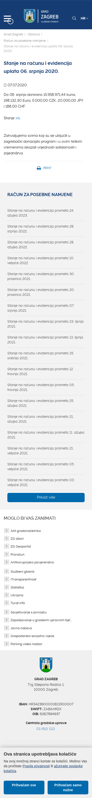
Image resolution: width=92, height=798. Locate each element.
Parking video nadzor (26, 644)
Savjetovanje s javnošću (29, 612)
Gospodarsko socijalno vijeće (32, 636)
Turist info (18, 603)
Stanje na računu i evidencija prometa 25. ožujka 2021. (40, 403)
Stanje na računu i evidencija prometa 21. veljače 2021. (40, 450)
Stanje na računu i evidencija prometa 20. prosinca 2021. (41, 292)
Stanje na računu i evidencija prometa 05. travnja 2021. (41, 387)
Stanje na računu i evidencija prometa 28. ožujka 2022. (40, 244)
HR (84, 18)
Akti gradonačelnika (26, 531)
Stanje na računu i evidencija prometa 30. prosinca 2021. (41, 276)
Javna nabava (21, 628)
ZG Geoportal (21, 546)
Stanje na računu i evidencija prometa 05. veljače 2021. (41, 466)
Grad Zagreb (13, 34)
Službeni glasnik (23, 571)
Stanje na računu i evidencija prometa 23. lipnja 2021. (45, 323)
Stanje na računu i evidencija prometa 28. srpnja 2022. (40, 228)
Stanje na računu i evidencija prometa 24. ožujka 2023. (40, 213)
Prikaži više (46, 497)
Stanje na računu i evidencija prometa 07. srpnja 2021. (40, 308)
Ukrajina (17, 595)
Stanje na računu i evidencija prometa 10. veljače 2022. (40, 260)
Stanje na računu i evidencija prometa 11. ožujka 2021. (45, 434)
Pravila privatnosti (36, 766)
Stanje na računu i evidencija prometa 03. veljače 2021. (41, 482)
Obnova (34, 34)
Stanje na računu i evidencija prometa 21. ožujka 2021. (40, 419)
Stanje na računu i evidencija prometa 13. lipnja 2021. (45, 339)
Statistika (17, 587)
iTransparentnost (23, 579)
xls (17, 118)
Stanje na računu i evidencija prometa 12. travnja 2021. (40, 371)
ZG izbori (17, 538)
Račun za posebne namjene (25, 40)
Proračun (18, 554)
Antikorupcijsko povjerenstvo (32, 562)
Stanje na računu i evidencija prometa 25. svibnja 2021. (40, 355)
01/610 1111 (45, 729)
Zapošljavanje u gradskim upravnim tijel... (41, 620)
